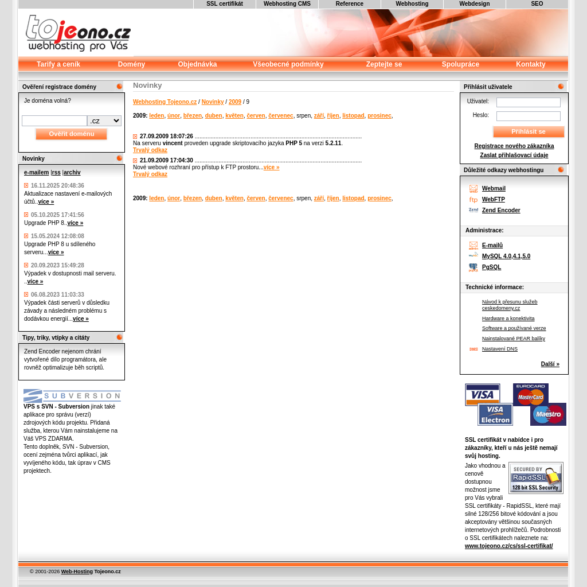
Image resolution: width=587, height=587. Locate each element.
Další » (550, 364)
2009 (235, 102)
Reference (349, 4)
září (319, 115)
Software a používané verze (514, 328)
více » (46, 202)
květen (234, 115)
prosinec (379, 115)
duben (213, 115)
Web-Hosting (77, 571)
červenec (280, 115)
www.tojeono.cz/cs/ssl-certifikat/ (509, 546)
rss (56, 172)
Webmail (494, 188)
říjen (333, 115)
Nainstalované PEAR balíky (513, 338)
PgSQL (491, 267)
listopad (353, 115)
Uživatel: (478, 101)
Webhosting (412, 4)
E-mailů (492, 245)
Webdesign (474, 4)
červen (255, 115)
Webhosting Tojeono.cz (165, 102)
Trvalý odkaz (150, 150)
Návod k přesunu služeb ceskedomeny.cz (510, 305)
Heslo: (481, 115)
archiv (72, 172)
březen (192, 115)
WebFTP (493, 199)
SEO (537, 4)
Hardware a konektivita (508, 318)
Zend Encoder (501, 210)
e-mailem (36, 172)
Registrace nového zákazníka (514, 146)
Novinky (213, 102)
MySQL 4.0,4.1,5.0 (506, 256)
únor (173, 115)
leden (156, 115)
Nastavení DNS (500, 349)
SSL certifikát (224, 4)
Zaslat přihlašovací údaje (514, 155)
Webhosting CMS (287, 4)
